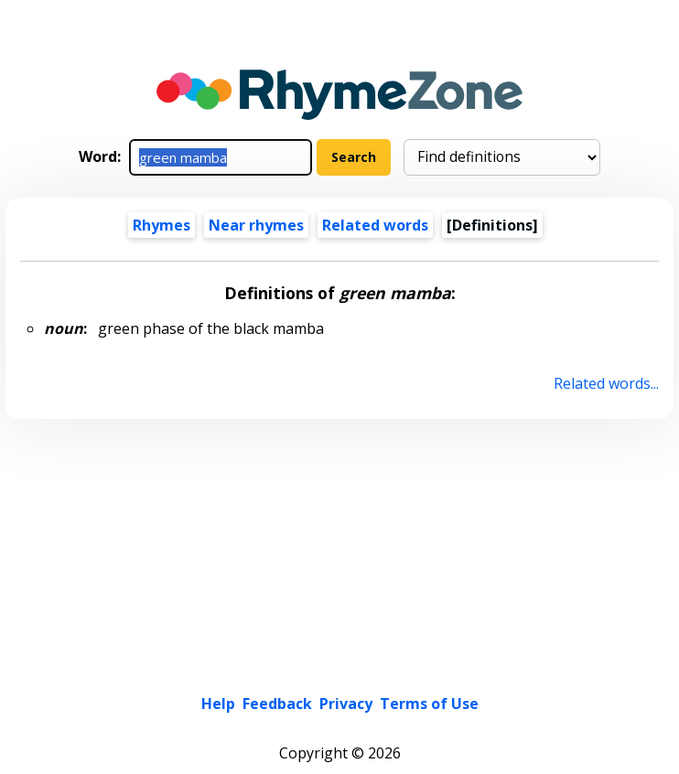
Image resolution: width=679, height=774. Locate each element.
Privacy (345, 703)
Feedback (277, 703)
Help (218, 703)
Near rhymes (256, 225)
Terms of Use (429, 703)
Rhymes (161, 225)
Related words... (606, 383)
